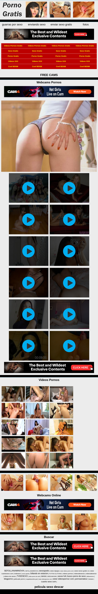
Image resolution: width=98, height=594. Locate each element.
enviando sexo (36, 24)
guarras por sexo (12, 24)
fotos (86, 24)
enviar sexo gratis (61, 24)
